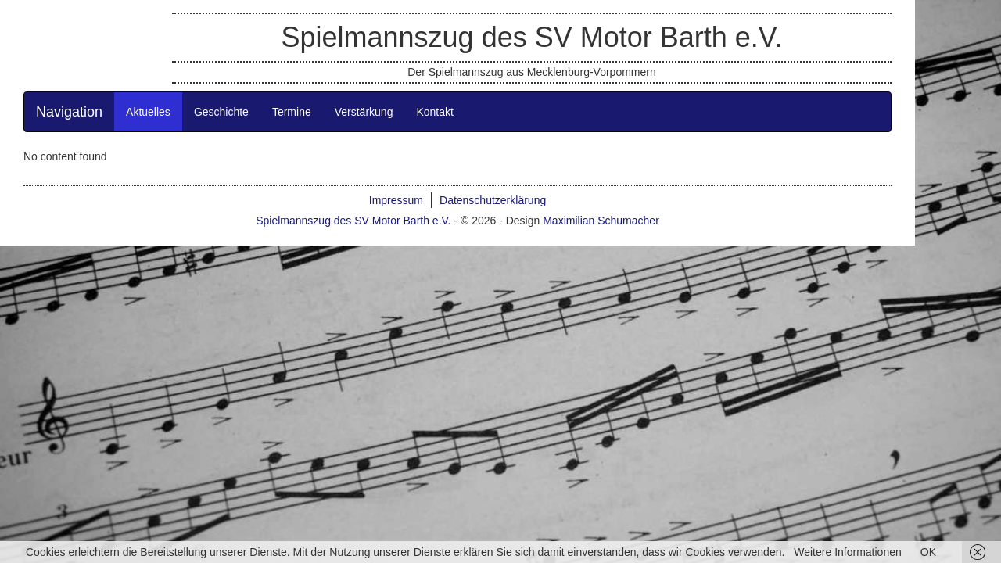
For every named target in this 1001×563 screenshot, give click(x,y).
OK (928, 552)
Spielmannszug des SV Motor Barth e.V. (574, 68)
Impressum (439, 273)
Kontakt (477, 184)
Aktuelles (191, 184)
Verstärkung (407, 184)
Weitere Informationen (847, 552)
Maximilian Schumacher (644, 293)
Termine (334, 184)
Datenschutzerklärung (536, 273)
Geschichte (264, 184)
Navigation (112, 184)
